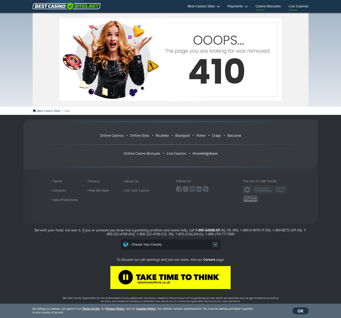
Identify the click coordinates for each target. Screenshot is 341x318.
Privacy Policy (115, 308)
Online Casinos (112, 135)
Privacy (94, 181)
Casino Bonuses (268, 6)
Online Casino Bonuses (142, 153)
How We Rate (99, 190)
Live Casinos (299, 6)
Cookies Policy (146, 308)
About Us (131, 181)
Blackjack (182, 135)
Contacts (59, 190)
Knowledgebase (205, 153)
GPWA (250, 199)
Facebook (179, 189)
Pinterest (192, 189)
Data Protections (65, 200)
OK (301, 311)
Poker (201, 135)
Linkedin (199, 189)
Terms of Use (91, 308)
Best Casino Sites (201, 6)
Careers (209, 259)
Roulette (162, 135)
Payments (235, 6)
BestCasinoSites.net (66, 6)
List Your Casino (136, 190)
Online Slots (139, 135)
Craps (216, 135)
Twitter (186, 189)
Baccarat (234, 135)
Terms (57, 181)
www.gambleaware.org (281, 190)
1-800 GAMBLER (207, 230)
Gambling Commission (263, 189)
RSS (206, 189)
